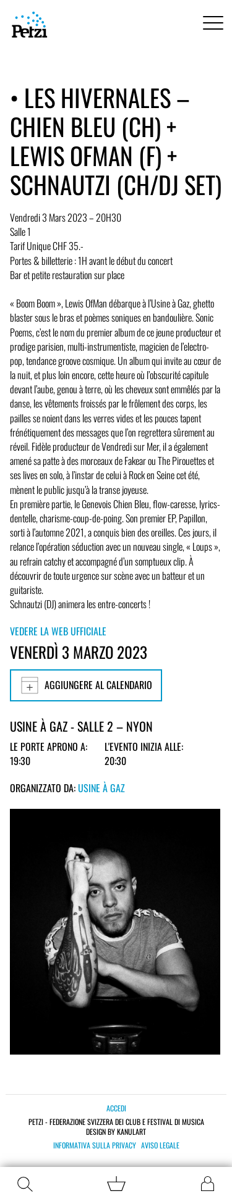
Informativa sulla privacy (94, 1145)
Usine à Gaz (101, 787)
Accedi (116, 1108)
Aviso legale (160, 1145)
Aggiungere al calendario (86, 685)
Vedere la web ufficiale (58, 631)
